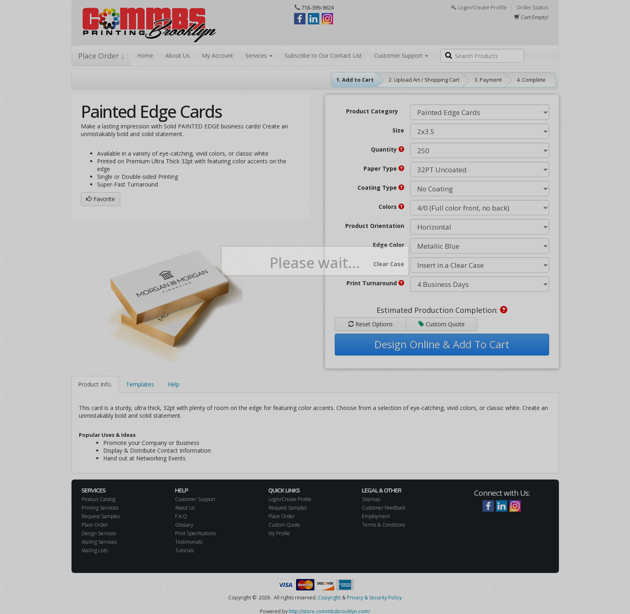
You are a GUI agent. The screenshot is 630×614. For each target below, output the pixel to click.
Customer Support (401, 55)
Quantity (387, 149)
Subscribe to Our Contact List (323, 55)
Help (174, 384)
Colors (391, 206)
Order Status (532, 7)
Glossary (184, 524)
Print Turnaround (375, 283)
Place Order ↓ (101, 56)
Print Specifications (195, 533)
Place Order (95, 524)
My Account (217, 55)
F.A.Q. (181, 516)
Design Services (99, 533)
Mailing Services (99, 541)
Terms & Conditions (383, 524)
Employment (376, 516)
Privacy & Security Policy (374, 597)
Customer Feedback (383, 507)
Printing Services (100, 507)
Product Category (372, 111)
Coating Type (380, 187)
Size (398, 130)
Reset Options (370, 324)
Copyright (329, 597)
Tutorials (184, 550)
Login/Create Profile (479, 7)
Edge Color (388, 245)
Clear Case (388, 264)
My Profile (279, 533)
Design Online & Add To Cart (442, 344)
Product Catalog (98, 499)
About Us (177, 55)
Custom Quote (441, 324)
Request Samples (101, 516)
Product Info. (95, 384)
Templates (140, 384)
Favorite (100, 199)
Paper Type (384, 168)
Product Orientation (374, 226)
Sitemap (371, 499)
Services (259, 55)
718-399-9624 (317, 7)
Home (145, 55)
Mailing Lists (95, 550)
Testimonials (188, 541)
